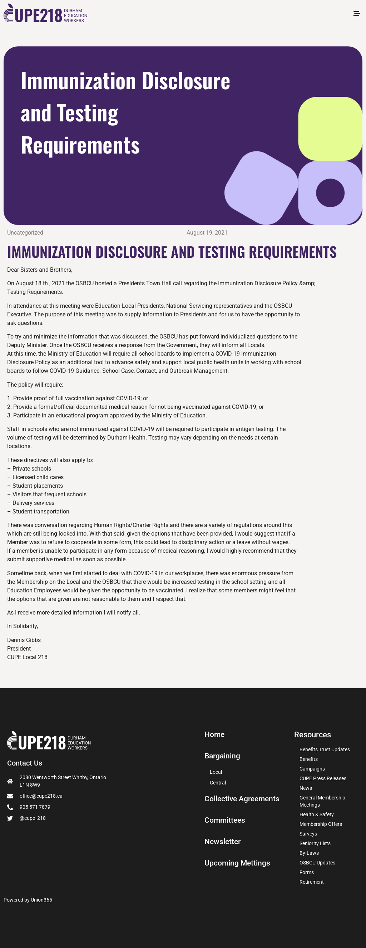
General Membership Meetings (322, 801)
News (306, 788)
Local (216, 772)
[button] (356, 14)
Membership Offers (321, 824)
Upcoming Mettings (238, 863)
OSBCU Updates (317, 863)
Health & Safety (317, 814)
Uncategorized (25, 232)
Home (215, 734)
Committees (225, 820)
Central (218, 783)
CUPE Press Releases (323, 778)
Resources (312, 734)
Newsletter (223, 841)
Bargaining (223, 755)
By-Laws (309, 853)
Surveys (308, 834)
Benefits (309, 759)
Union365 (41, 900)
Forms (307, 872)
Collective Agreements (244, 798)
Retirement (312, 882)
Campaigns (312, 769)
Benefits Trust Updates (325, 749)
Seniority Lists (315, 843)
